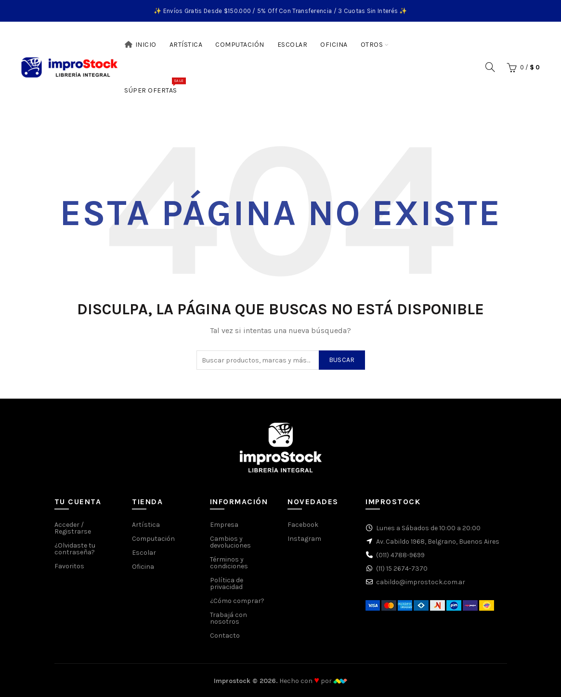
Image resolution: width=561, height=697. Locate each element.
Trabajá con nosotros (228, 618)
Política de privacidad (226, 583)
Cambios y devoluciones (230, 542)
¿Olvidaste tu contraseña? (74, 548)
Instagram (304, 539)
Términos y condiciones (229, 562)
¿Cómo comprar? (237, 601)
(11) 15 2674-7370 (402, 568)
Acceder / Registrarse (72, 528)
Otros (372, 44)
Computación (239, 44)
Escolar (292, 44)
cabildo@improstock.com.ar (420, 582)
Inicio (140, 44)
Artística (186, 44)
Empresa (224, 525)
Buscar (342, 360)
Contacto (225, 635)
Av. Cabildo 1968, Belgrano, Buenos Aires (437, 541)
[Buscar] (490, 67)
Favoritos (69, 566)
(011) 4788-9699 (400, 555)
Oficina (334, 44)
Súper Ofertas (153, 85)
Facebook (302, 525)
